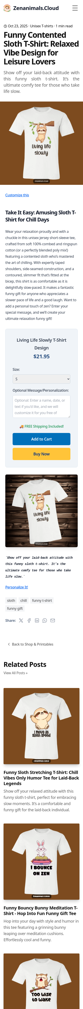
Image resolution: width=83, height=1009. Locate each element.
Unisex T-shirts (41, 26)
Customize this (17, 195)
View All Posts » (15, 672)
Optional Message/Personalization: (41, 390)
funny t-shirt (42, 600)
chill (23, 600)
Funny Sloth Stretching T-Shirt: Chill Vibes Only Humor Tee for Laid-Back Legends (41, 778)
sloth (11, 600)
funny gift (15, 608)
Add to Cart (41, 439)
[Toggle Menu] (75, 8)
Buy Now (41, 454)
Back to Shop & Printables (30, 644)
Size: (16, 369)
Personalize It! (16, 587)
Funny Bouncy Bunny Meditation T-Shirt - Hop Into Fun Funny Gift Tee (40, 910)
